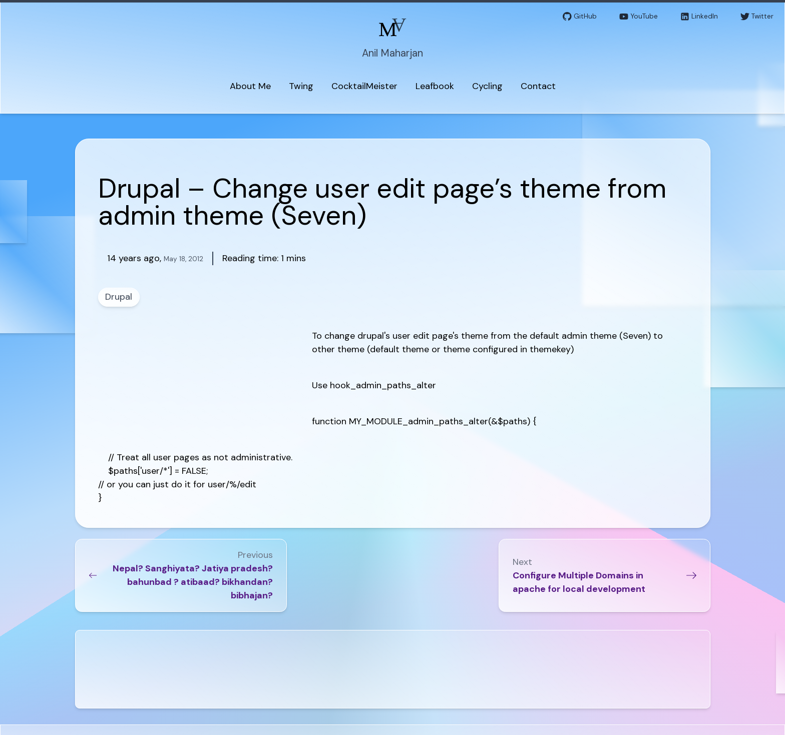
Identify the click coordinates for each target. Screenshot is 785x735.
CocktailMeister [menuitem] (364, 86)
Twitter (756, 17)
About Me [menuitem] (250, 86)
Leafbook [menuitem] (435, 86)
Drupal (118, 297)
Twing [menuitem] (301, 86)
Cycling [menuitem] (487, 86)
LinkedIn (699, 17)
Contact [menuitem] (538, 86)
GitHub (580, 17)
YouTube (638, 17)
